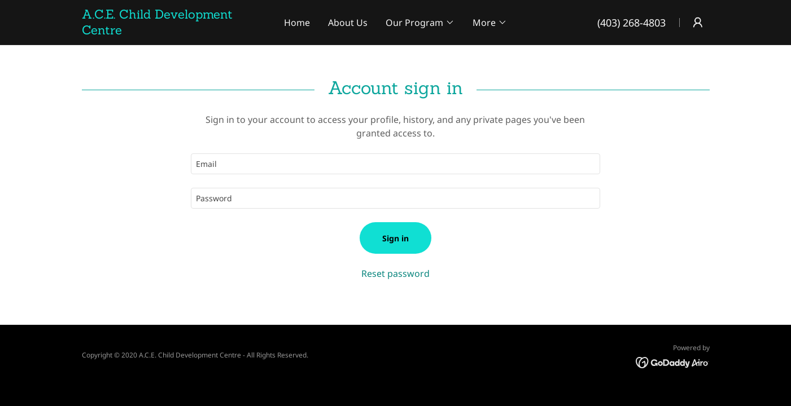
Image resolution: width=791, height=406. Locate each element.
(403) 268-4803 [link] (631, 22)
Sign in (395, 238)
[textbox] (395, 163)
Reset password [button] (395, 273)
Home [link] (297, 22)
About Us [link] (348, 22)
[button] (420, 22)
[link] (176, 31)
